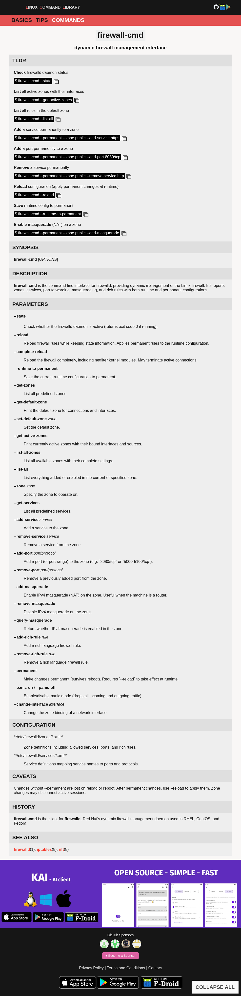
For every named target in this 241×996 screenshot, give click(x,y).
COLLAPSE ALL (215, 987)
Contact (155, 968)
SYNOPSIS (25, 247)
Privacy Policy (91, 968)
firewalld (22, 849)
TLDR (19, 60)
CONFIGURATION (33, 725)
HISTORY (23, 807)
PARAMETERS (30, 304)
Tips (42, 20)
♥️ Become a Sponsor (120, 955)
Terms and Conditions (126, 968)
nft (61, 849)
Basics (21, 20)
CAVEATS (24, 776)
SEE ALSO (25, 837)
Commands (68, 20)
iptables (44, 849)
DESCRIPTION (29, 273)
